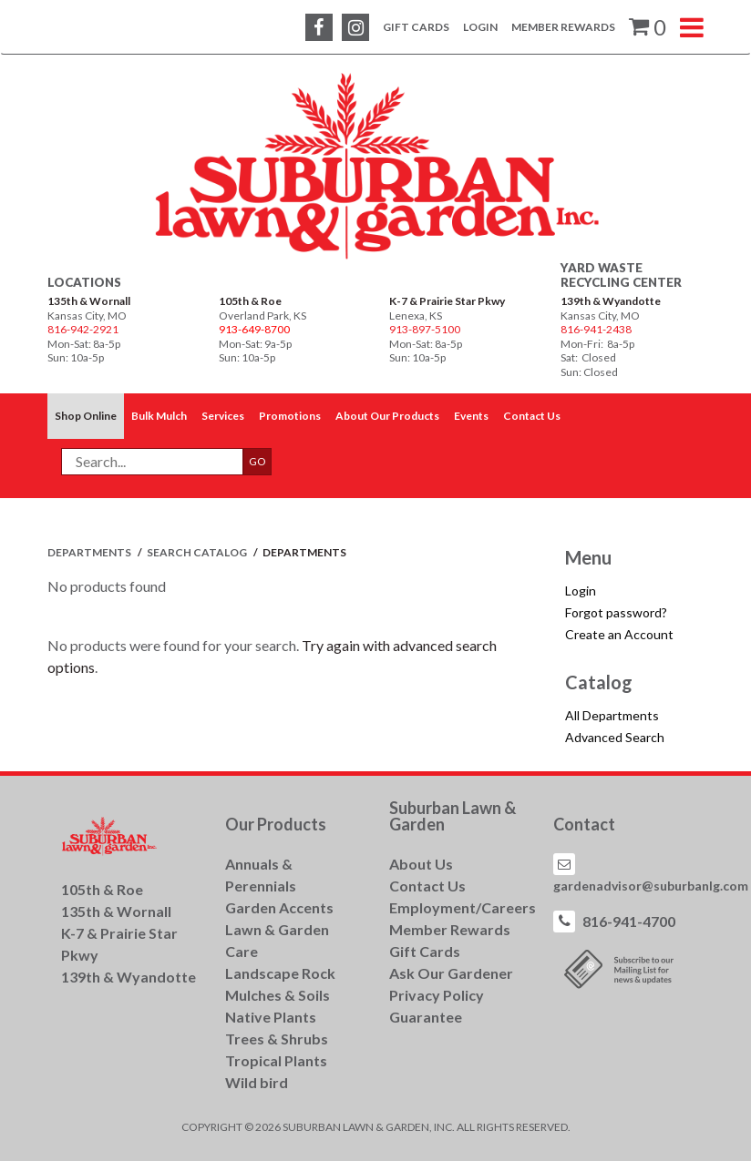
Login (480, 27)
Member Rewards (563, 27)
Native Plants (270, 1016)
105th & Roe (250, 301)
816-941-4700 (628, 921)
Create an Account (619, 634)
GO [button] (257, 461)
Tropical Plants (276, 1060)
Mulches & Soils (277, 994)
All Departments (612, 715)
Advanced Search (614, 737)
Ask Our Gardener (451, 973)
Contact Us (427, 885)
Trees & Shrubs (276, 1038)
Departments (90, 552)
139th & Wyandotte (611, 301)
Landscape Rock (280, 973)
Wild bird (256, 1082)
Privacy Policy (436, 994)
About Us (421, 863)
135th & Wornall (88, 301)
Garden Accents (279, 907)
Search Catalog (198, 552)
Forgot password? (616, 612)
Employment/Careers (462, 907)
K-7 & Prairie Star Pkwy (447, 301)
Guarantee (425, 1016)
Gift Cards (416, 27)
